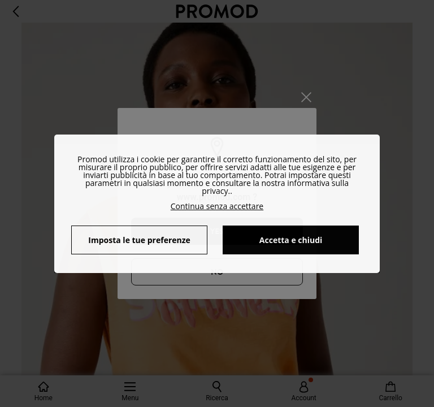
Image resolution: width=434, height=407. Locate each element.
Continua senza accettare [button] (217, 206)
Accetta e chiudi (291, 240)
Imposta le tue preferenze (139, 240)
